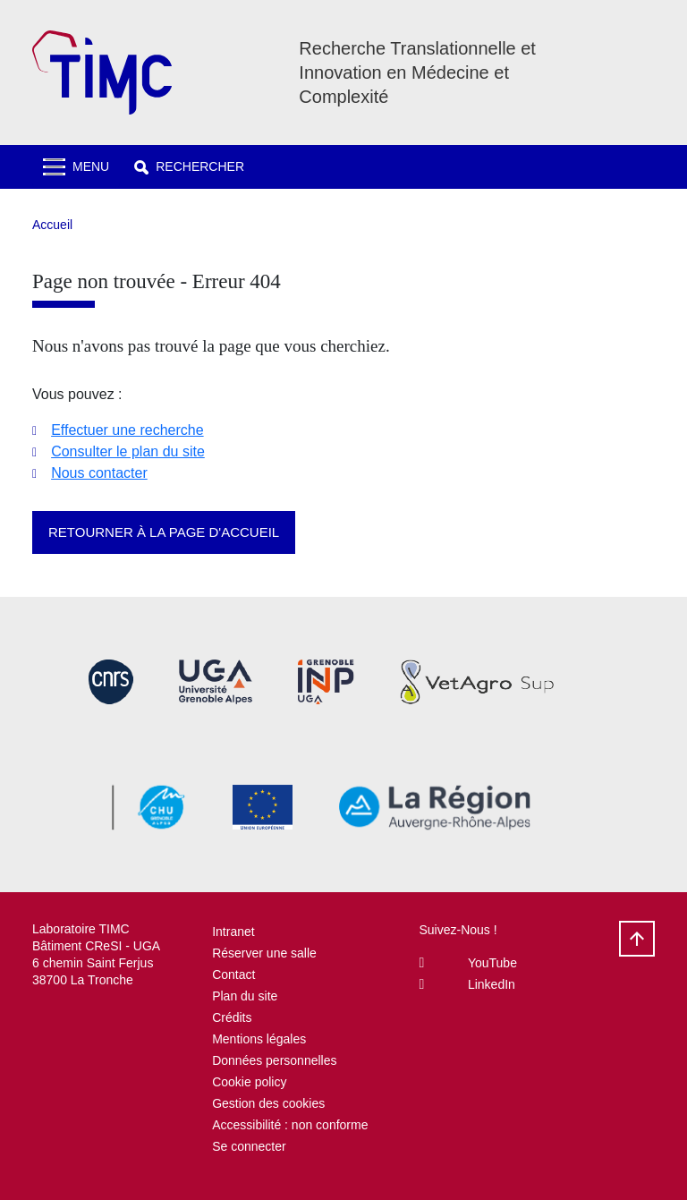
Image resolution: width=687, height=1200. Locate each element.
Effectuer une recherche (127, 430)
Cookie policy (249, 1082)
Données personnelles (274, 1060)
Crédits (231, 1017)
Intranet (233, 931)
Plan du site (244, 996)
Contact (233, 974)
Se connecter (249, 1146)
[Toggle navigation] (76, 167)
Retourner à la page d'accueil (163, 532)
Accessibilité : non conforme (290, 1125)
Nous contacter (99, 473)
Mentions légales (259, 1039)
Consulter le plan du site (128, 451)
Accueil (52, 224)
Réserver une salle (264, 953)
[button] (189, 167)
